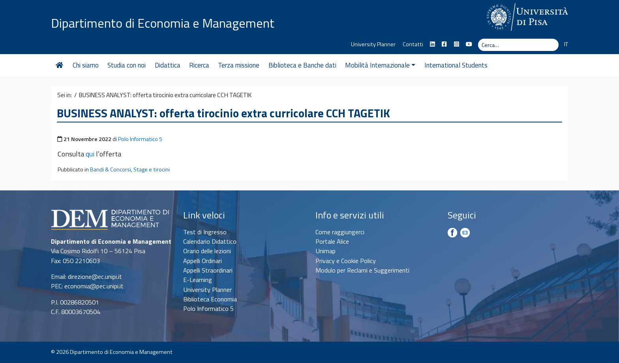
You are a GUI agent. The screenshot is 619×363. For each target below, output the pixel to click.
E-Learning (197, 279)
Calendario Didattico (209, 241)
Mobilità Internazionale (380, 65)
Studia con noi (126, 65)
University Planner (373, 44)
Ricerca (199, 65)
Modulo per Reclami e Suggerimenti (362, 270)
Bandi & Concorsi (110, 169)
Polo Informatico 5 (140, 139)
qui (90, 154)
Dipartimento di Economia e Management (162, 22)
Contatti (413, 44)
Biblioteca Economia (210, 299)
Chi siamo (86, 65)
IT (566, 44)
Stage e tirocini (151, 169)
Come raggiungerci (339, 232)
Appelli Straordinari (208, 270)
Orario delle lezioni (207, 251)
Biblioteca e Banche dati (302, 65)
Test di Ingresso (205, 232)
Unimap (325, 251)
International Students (456, 65)
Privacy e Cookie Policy (345, 260)
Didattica (167, 65)
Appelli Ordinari (202, 260)
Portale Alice (332, 241)
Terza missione (238, 65)
